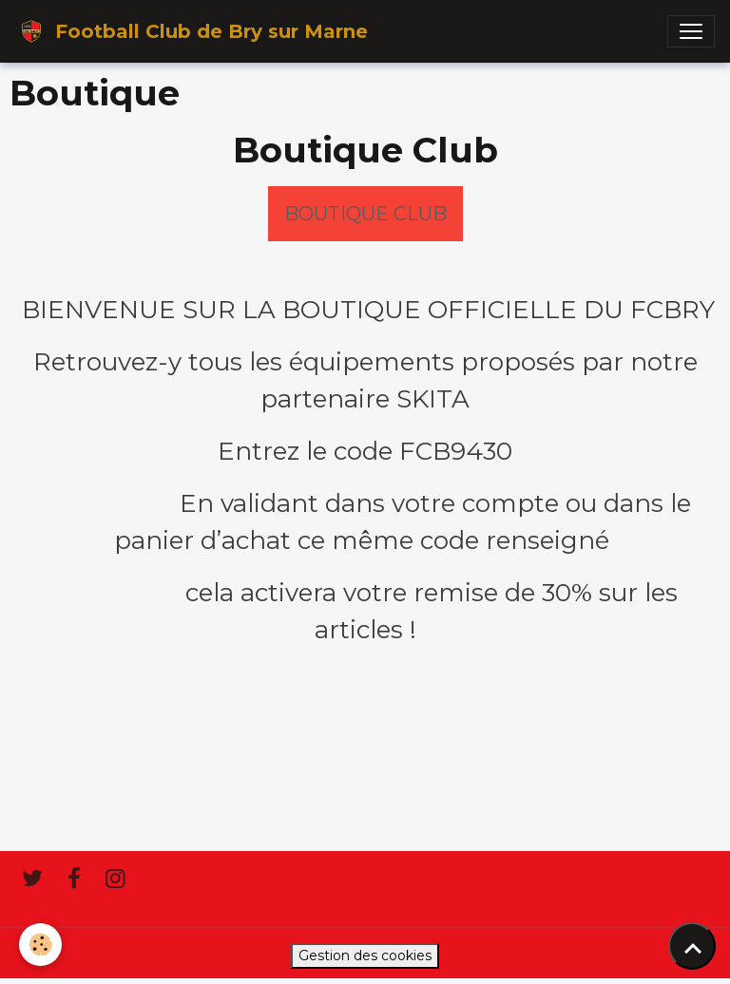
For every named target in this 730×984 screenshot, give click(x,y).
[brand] (191, 31)
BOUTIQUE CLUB (365, 213)
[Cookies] (40, 944)
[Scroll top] (692, 946)
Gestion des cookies (365, 955)
